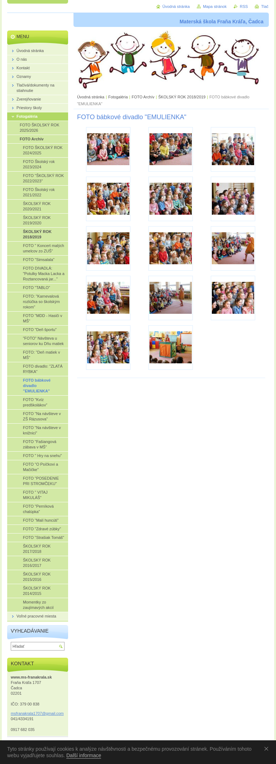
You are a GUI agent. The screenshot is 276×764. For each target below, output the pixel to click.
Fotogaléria (118, 97)
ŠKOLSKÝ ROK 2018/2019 (181, 97)
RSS (244, 6)
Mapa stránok (215, 6)
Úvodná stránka (90, 97)
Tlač (264, 6)
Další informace (83, 755)
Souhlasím (268, 748)
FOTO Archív (143, 97)
